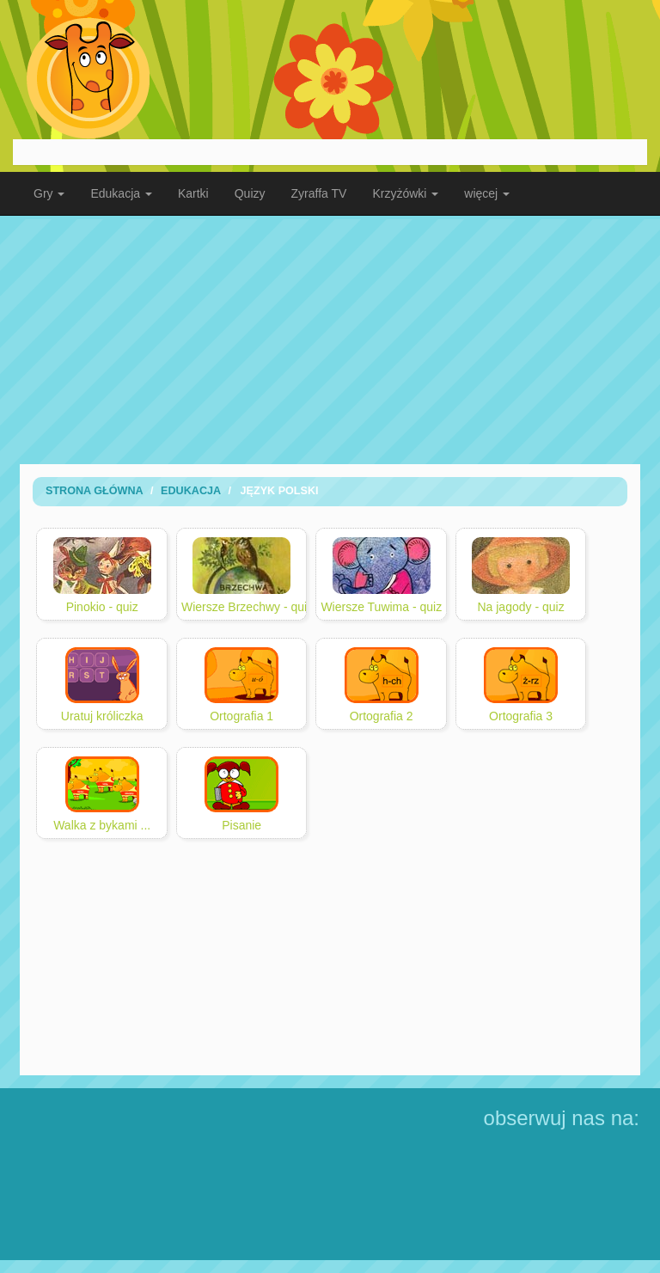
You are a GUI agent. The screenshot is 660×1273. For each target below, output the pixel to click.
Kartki (193, 193)
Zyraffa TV (319, 193)
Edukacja (191, 491)
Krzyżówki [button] (405, 193)
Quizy (250, 193)
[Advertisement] (330, 339)
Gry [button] (49, 193)
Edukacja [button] (120, 193)
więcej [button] (487, 193)
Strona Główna (95, 491)
